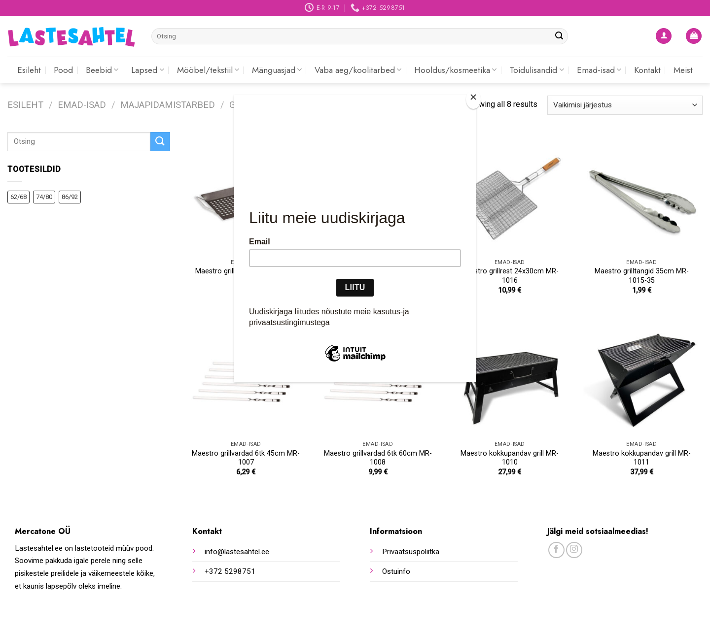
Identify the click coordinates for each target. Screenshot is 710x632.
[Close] (473, 99)
